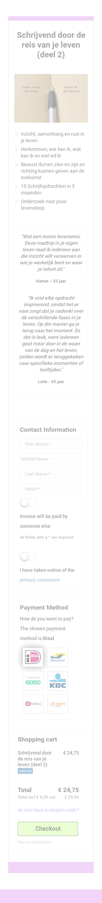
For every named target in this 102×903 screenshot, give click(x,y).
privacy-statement (40, 580)
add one (25, 771)
